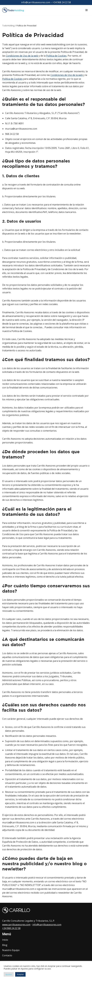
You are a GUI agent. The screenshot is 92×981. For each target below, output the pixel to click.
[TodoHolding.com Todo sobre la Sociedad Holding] (14, 10)
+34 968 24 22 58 (11, 928)
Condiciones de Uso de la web (22, 55)
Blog (4, 945)
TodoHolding (8, 25)
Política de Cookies (56, 55)
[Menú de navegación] (86, 10)
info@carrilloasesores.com (46, 924)
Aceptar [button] (20, 974)
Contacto (7, 955)
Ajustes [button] (8, 974)
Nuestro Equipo (11, 950)
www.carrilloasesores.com (16, 924)
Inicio (5, 939)
